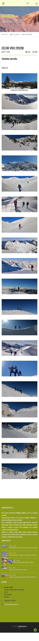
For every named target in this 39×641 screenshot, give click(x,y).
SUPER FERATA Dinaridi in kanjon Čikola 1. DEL (23, 548)
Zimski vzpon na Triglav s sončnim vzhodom (23, 555)
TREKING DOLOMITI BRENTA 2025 (23, 562)
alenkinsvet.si (22, 626)
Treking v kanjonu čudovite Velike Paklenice (22, 577)
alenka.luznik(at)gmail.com (11, 604)
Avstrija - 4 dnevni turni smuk (18, 570)
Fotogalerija (14, 34)
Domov (5, 34)
